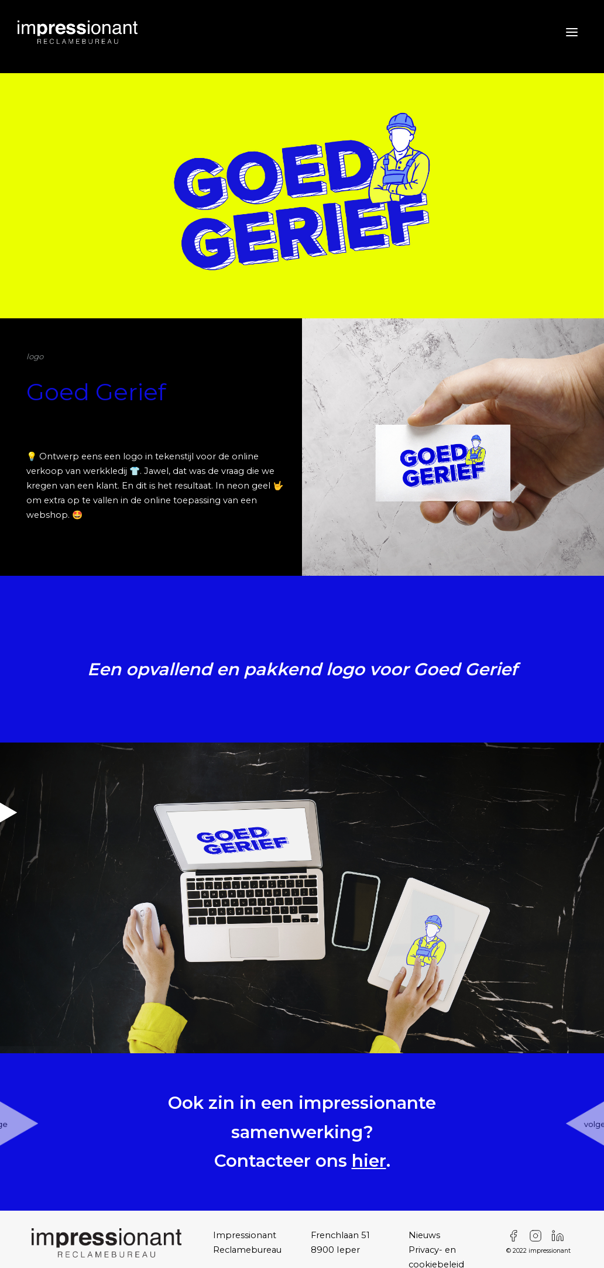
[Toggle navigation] (561, 32)
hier (369, 1160)
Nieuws (424, 1235)
